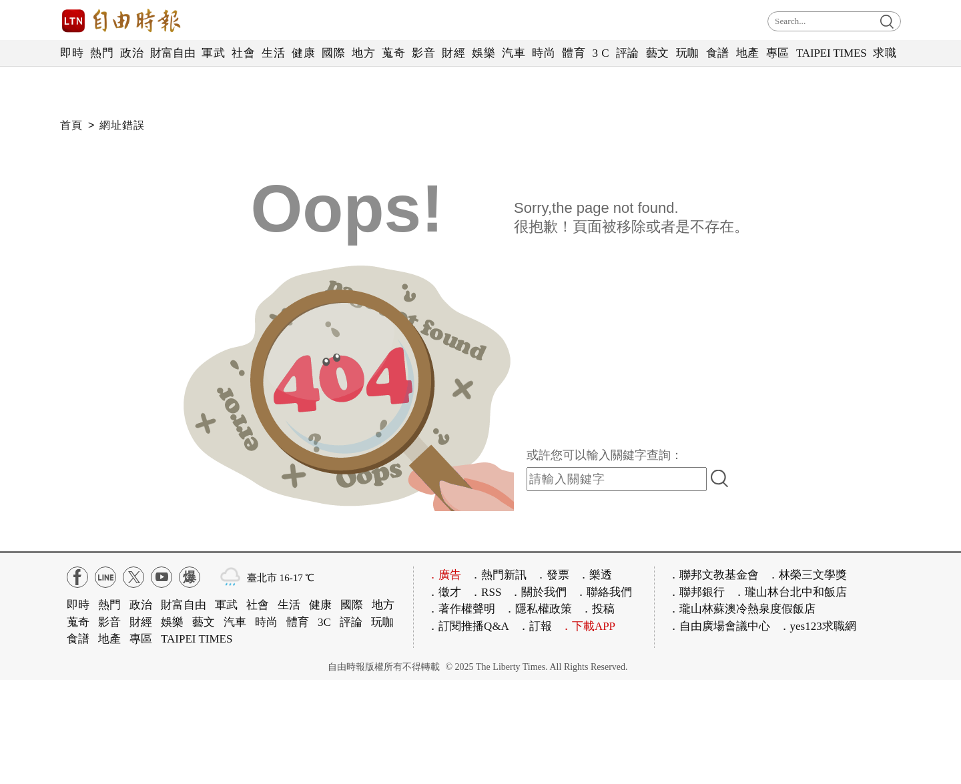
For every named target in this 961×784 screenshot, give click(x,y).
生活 (273, 53)
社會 (243, 53)
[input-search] (617, 479)
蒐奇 (393, 53)
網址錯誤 (122, 125)
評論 (627, 53)
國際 (333, 53)
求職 (884, 53)
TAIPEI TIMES (831, 53)
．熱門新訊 (498, 574)
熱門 (101, 53)
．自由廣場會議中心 (719, 626)
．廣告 (444, 574)
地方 (363, 53)
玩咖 (687, 53)
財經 (453, 53)
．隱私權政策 (538, 609)
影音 (423, 53)
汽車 (513, 53)
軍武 (213, 53)
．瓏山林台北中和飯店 (790, 592)
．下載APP (588, 626)
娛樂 (483, 53)
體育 (573, 53)
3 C (600, 53)
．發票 (552, 574)
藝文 (657, 53)
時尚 (543, 53)
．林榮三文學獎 (807, 574)
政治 (131, 53)
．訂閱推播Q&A (468, 626)
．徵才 (444, 592)
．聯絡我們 (603, 592)
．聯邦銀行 (696, 592)
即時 (71, 53)
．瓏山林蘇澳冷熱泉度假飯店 (742, 609)
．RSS (485, 592)
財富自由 (172, 53)
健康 (303, 53)
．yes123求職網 (817, 626)
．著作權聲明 (461, 609)
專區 (777, 53)
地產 (747, 53)
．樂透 (595, 574)
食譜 (717, 53)
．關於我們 (538, 592)
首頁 (71, 125)
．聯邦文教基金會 (713, 574)
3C (324, 622)
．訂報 (535, 626)
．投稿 (598, 609)
